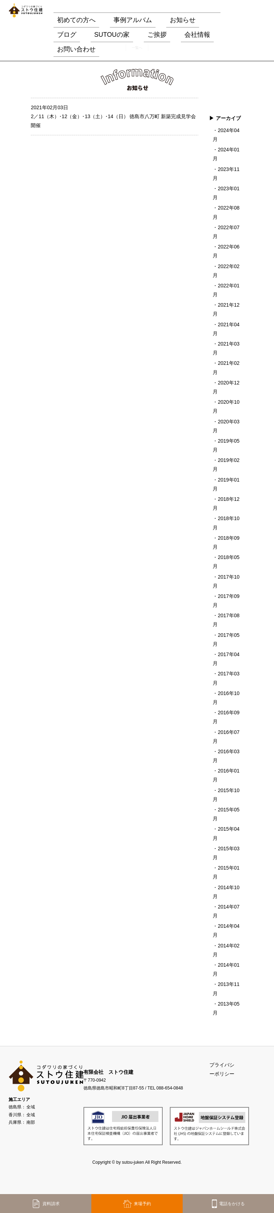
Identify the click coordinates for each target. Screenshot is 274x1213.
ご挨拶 (157, 34)
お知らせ (183, 20)
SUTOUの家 (112, 34)
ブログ (66, 34)
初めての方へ (76, 20)
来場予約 (137, 1203)
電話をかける (228, 1203)
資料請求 (46, 1203)
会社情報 (197, 34)
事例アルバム (132, 20)
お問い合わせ (76, 49)
